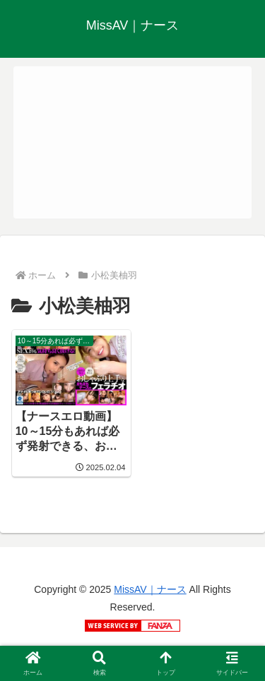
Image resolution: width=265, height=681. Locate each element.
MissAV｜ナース (150, 589)
